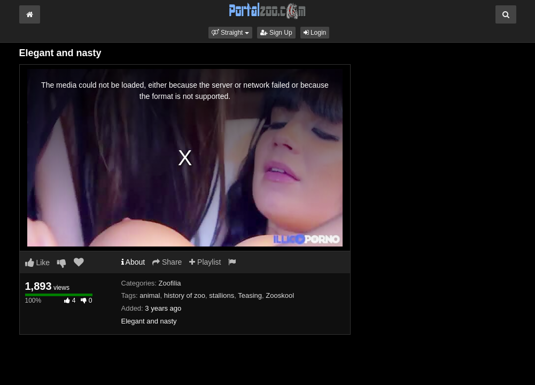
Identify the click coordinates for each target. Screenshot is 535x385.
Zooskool (280, 295)
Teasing (250, 295)
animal (149, 295)
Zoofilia (170, 283)
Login (315, 32)
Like (37, 262)
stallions (221, 295)
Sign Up (276, 32)
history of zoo (184, 295)
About (133, 262)
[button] (230, 32)
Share (167, 262)
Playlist (205, 262)
